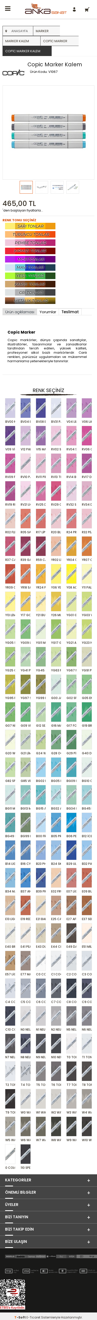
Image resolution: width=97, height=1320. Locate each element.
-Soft (20, 1317)
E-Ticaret (33, 1317)
